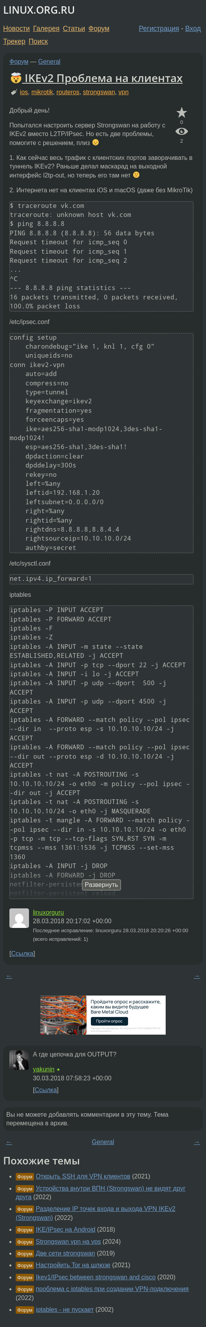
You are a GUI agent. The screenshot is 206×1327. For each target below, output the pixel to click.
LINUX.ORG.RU (39, 10)
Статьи (74, 28)
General (49, 61)
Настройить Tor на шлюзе (73, 1265)
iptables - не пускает (65, 1309)
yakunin (43, 1069)
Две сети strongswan (65, 1253)
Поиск (38, 41)
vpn (123, 92)
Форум (99, 28)
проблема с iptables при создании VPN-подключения (112, 1289)
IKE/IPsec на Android (65, 1229)
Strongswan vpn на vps (68, 1241)
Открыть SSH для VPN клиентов (83, 1176)
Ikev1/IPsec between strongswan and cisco (95, 1277)
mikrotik (42, 92)
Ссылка (22, 953)
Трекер (14, 41)
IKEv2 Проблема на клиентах (97, 77)
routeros (68, 92)
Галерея (46, 28)
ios (24, 92)
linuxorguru (48, 912)
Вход (193, 28)
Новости (16, 28)
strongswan (99, 92)
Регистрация (159, 28)
